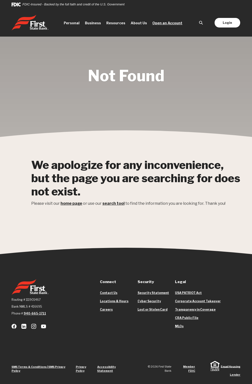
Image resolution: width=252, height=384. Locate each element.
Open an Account (168, 22)
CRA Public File (186, 318)
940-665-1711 (35, 313)
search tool (113, 203)
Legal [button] (180, 282)
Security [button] (146, 282)
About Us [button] (139, 23)
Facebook (14, 326)
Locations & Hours (114, 301)
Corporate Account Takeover (198, 301)
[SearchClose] (201, 23)
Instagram (33, 326)
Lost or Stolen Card (153, 309)
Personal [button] (71, 23)
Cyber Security (149, 301)
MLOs (179, 326)
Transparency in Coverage (195, 309)
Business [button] (93, 23)
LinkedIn (23, 326)
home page (71, 203)
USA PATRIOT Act (188, 293)
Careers (106, 309)
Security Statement (153, 293)
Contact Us (108, 293)
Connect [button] (108, 282)
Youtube (43, 326)
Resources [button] (115, 23)
